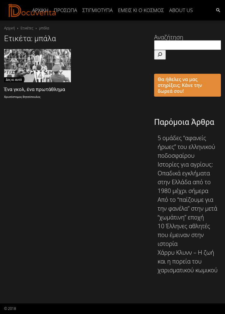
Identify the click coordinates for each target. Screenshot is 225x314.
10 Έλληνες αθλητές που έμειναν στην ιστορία (184, 235)
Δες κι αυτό (14, 80)
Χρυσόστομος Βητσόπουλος (22, 97)
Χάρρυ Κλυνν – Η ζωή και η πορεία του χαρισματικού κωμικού (188, 261)
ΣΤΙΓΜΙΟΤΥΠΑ (97, 10)
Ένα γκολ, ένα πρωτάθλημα (34, 89)
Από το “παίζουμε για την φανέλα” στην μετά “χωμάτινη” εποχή (187, 208)
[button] (218, 10)
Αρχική (40, 10)
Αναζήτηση (168, 37)
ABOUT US (181, 10)
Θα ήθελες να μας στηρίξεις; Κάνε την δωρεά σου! (180, 85)
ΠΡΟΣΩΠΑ (65, 10)
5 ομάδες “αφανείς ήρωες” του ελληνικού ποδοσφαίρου (186, 146)
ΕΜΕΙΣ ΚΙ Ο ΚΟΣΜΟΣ (141, 10)
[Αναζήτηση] (160, 55)
